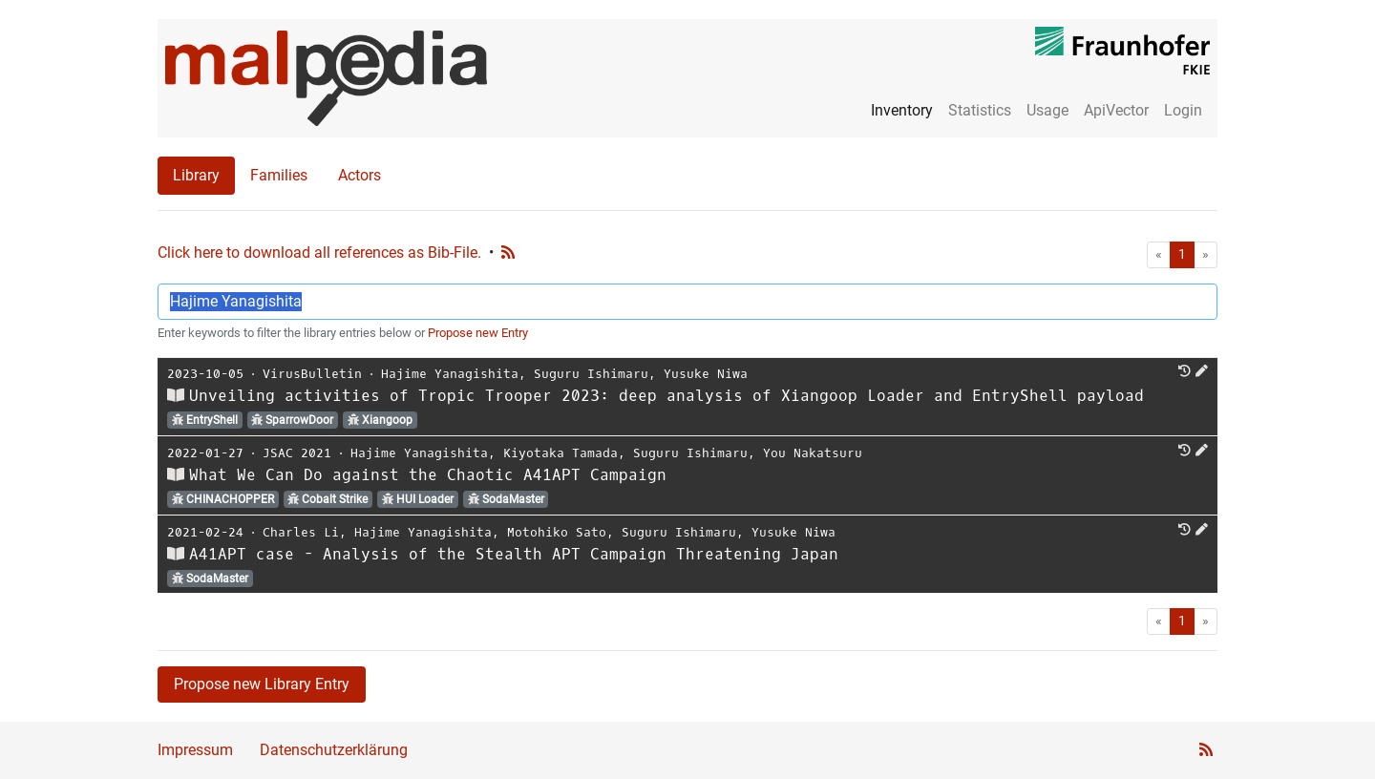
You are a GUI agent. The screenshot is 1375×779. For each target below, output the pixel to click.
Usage (1047, 110)
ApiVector (1116, 110)
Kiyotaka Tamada (560, 453)
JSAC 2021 (297, 453)
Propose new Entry (478, 333)
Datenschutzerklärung (334, 750)
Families (278, 175)
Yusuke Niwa (706, 374)
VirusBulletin (312, 374)
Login (1183, 110)
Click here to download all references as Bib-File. (319, 252)
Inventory (902, 110)
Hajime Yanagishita (449, 374)
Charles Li (301, 532)
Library (196, 175)
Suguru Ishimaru (591, 374)
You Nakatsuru (812, 453)
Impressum (195, 750)
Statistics (979, 110)
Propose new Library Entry (261, 684)
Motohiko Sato (556, 532)
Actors (359, 175)
